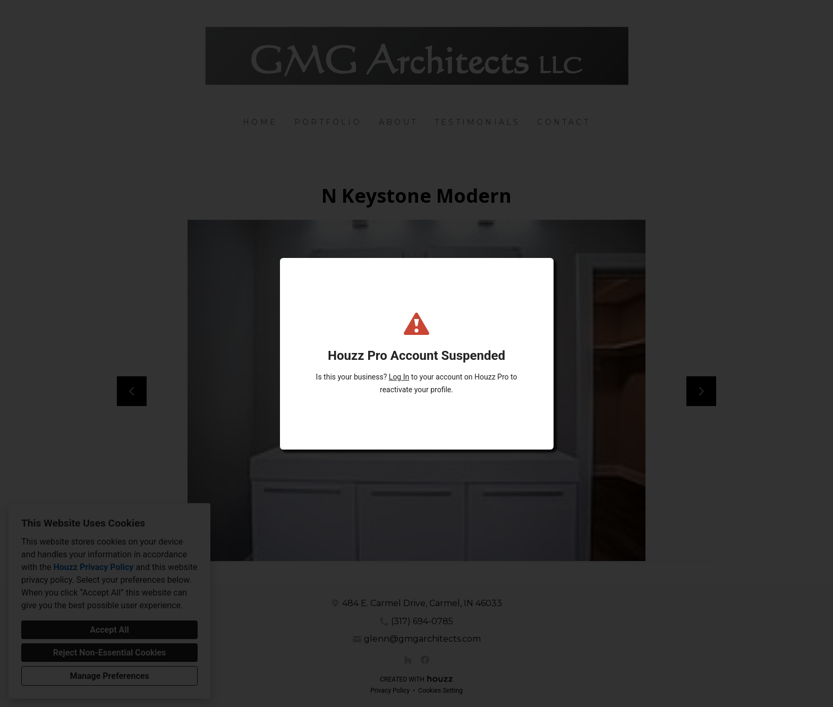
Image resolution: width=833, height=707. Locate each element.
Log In (399, 377)
